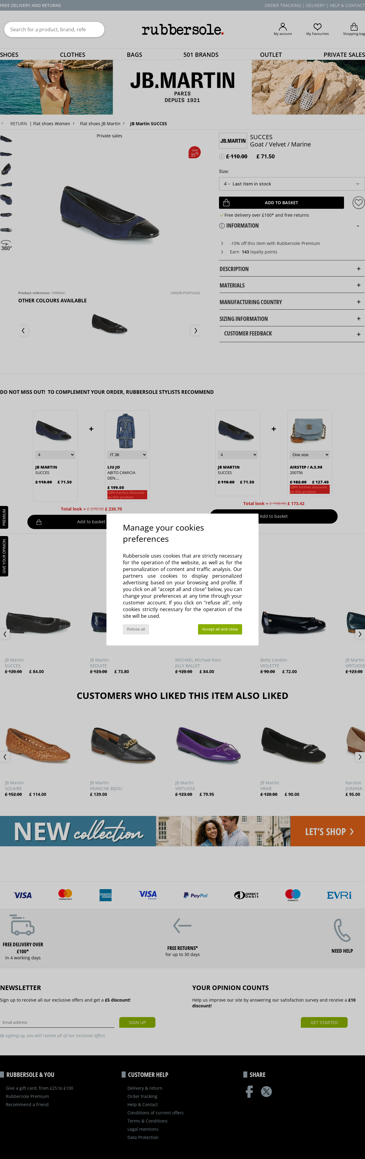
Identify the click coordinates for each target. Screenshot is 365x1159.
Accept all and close (220, 629)
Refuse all (136, 629)
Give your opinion (4, 556)
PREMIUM (4, 517)
